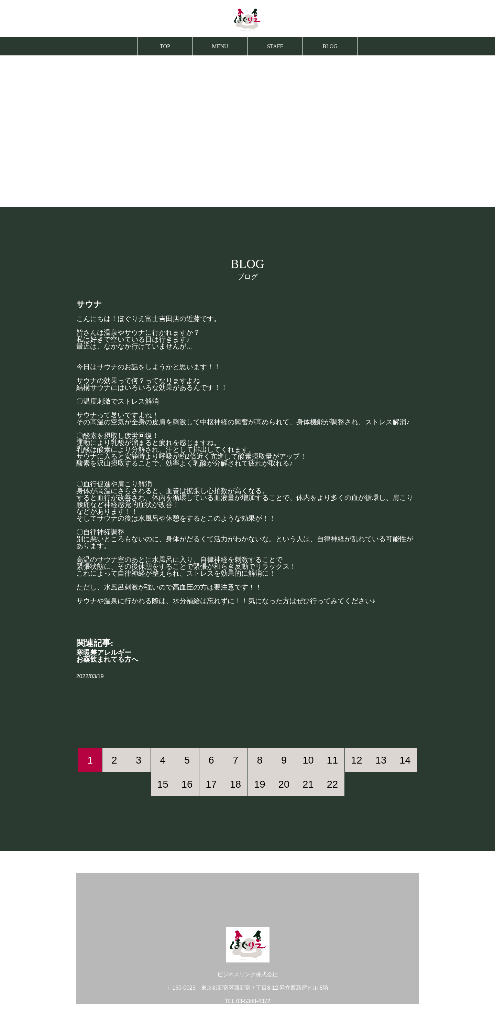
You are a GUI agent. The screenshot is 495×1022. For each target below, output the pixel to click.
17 (211, 784)
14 (404, 760)
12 (356, 760)
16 (187, 784)
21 (308, 784)
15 (162, 784)
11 (332, 760)
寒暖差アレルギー (103, 652)
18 (235, 784)
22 (332, 784)
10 (308, 760)
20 (283, 784)
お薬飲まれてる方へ (107, 659)
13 (380, 760)
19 (259, 784)
